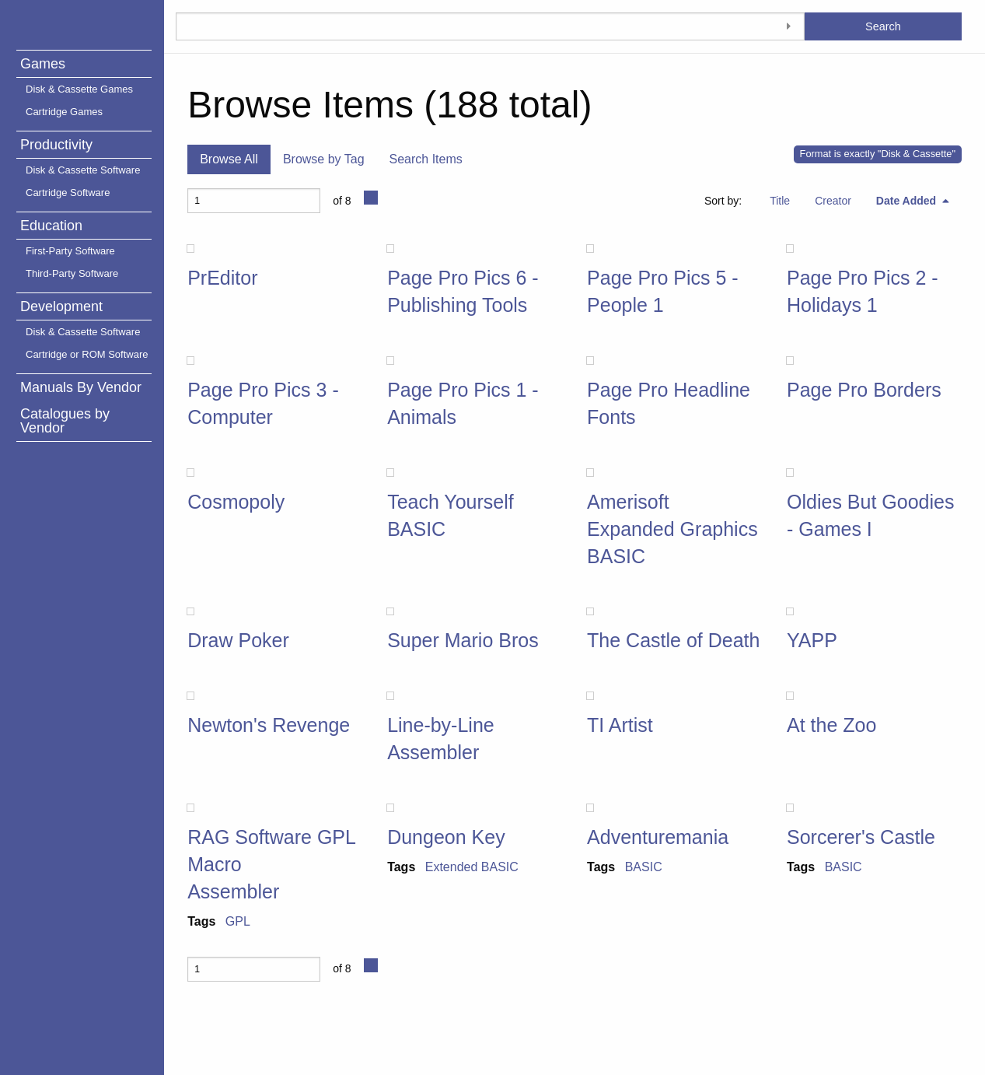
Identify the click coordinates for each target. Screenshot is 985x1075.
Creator (833, 200)
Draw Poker (238, 640)
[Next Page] (371, 198)
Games (42, 64)
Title (780, 200)
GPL (237, 921)
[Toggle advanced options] (789, 26)
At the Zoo (831, 725)
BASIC (643, 867)
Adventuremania (657, 837)
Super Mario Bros (463, 640)
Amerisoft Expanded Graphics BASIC (672, 529)
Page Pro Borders (864, 390)
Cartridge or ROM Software (87, 354)
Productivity (56, 144)
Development (61, 306)
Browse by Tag (324, 159)
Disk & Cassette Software (83, 170)
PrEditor (222, 278)
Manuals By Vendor (80, 387)
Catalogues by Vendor (65, 421)
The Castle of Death (673, 640)
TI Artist (620, 725)
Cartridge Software (68, 192)
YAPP (812, 640)
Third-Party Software (72, 273)
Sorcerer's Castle (861, 837)
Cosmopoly (236, 502)
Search (883, 26)
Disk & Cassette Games (79, 89)
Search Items (426, 159)
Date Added (907, 200)
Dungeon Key (446, 837)
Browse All (229, 159)
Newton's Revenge (268, 725)
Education (51, 225)
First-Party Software (70, 251)
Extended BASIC (472, 867)
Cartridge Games (64, 111)
